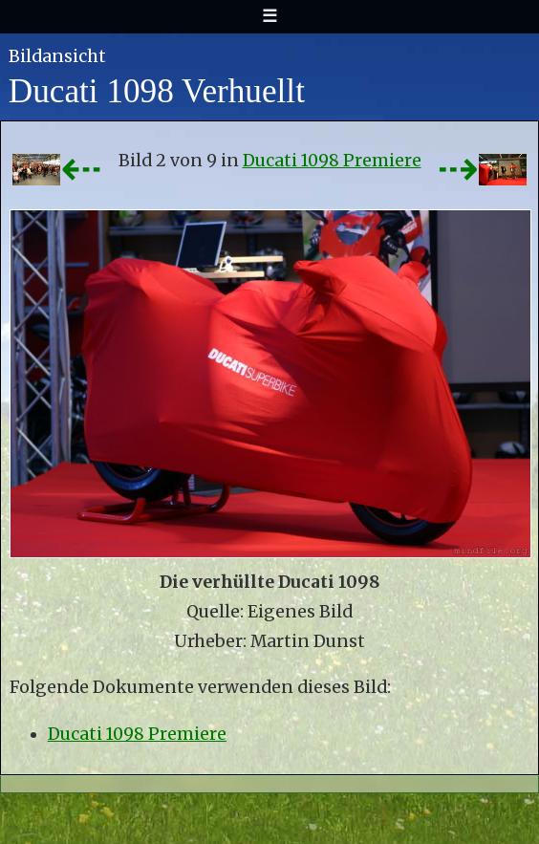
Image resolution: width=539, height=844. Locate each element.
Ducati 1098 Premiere (332, 160)
